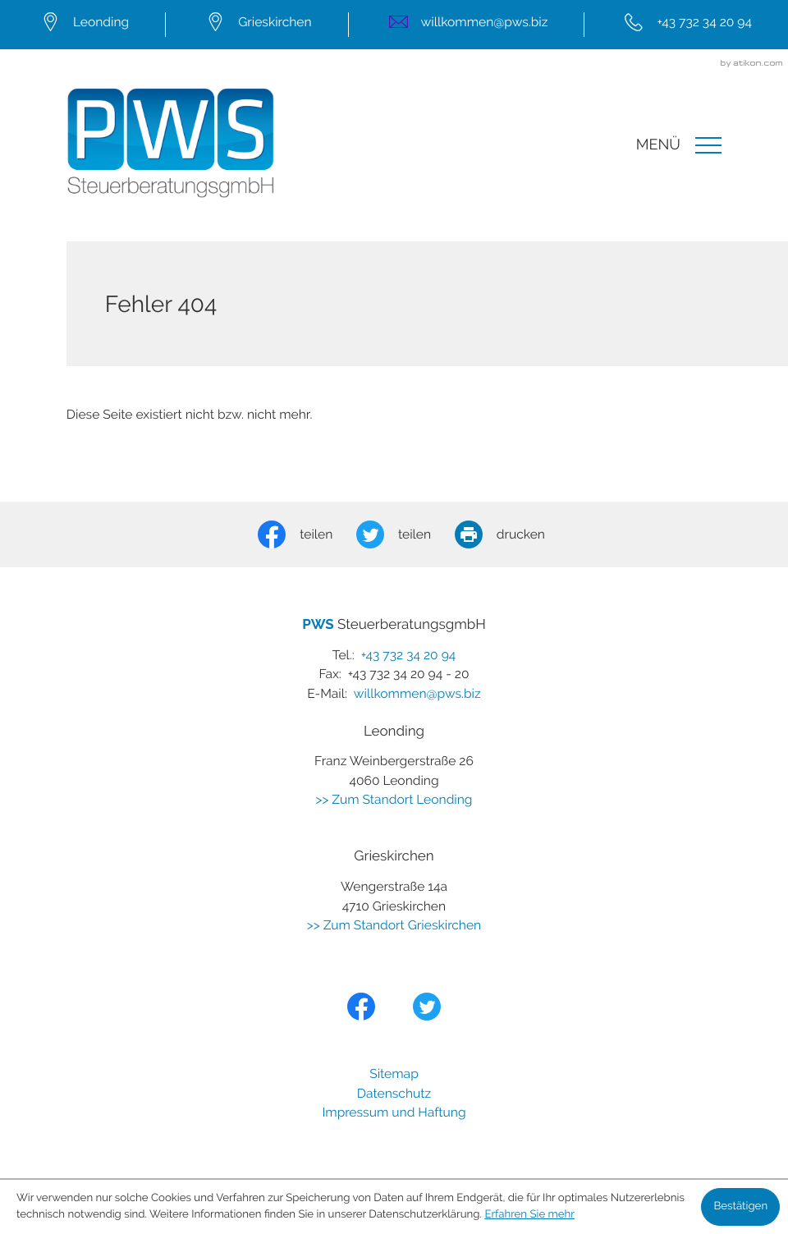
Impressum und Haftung (393, 1112)
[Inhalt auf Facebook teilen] (307, 534)
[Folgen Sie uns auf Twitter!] (427, 1007)
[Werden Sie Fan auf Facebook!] (361, 1007)
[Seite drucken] (512, 534)
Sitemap (394, 1073)
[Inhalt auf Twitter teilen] (405, 534)
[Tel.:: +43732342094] (686, 24)
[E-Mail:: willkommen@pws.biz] (466, 24)
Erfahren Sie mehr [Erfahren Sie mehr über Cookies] (529, 1215)
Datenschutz (394, 1093)
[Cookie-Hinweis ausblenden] (740, 1207)
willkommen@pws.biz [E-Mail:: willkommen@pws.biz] (417, 693)
